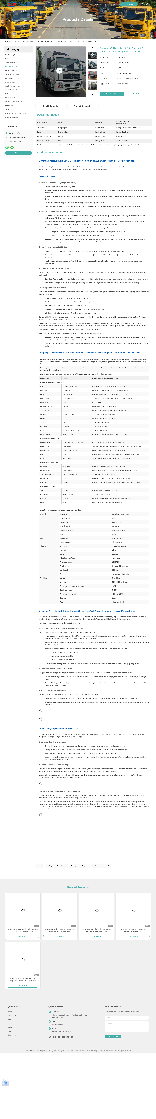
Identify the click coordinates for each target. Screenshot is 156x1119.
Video (10, 1023)
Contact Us (12, 1035)
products (75, 4)
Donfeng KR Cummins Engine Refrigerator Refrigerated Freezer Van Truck (96, 930)
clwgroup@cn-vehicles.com (19, 137)
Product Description (83, 106)
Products (16, 41)
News (10, 1027)
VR (91, 4)
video (84, 4)
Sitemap (39, 1051)
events (99, 4)
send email (113, 1036)
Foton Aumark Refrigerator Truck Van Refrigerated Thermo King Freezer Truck (22, 979)
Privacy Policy (29, 1051)
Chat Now (129, 4)
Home (54, 4)
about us (64, 4)
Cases (10, 1031)
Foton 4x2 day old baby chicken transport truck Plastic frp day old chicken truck (59, 930)
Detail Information (50, 106)
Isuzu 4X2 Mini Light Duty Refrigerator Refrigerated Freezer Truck (133, 930)
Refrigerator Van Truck (56, 866)
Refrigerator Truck (27, 41)
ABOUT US (12, 1016)
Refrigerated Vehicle (101, 866)
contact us (110, 4)
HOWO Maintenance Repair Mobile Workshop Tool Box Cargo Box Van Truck (22, 930)
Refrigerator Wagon (79, 866)
